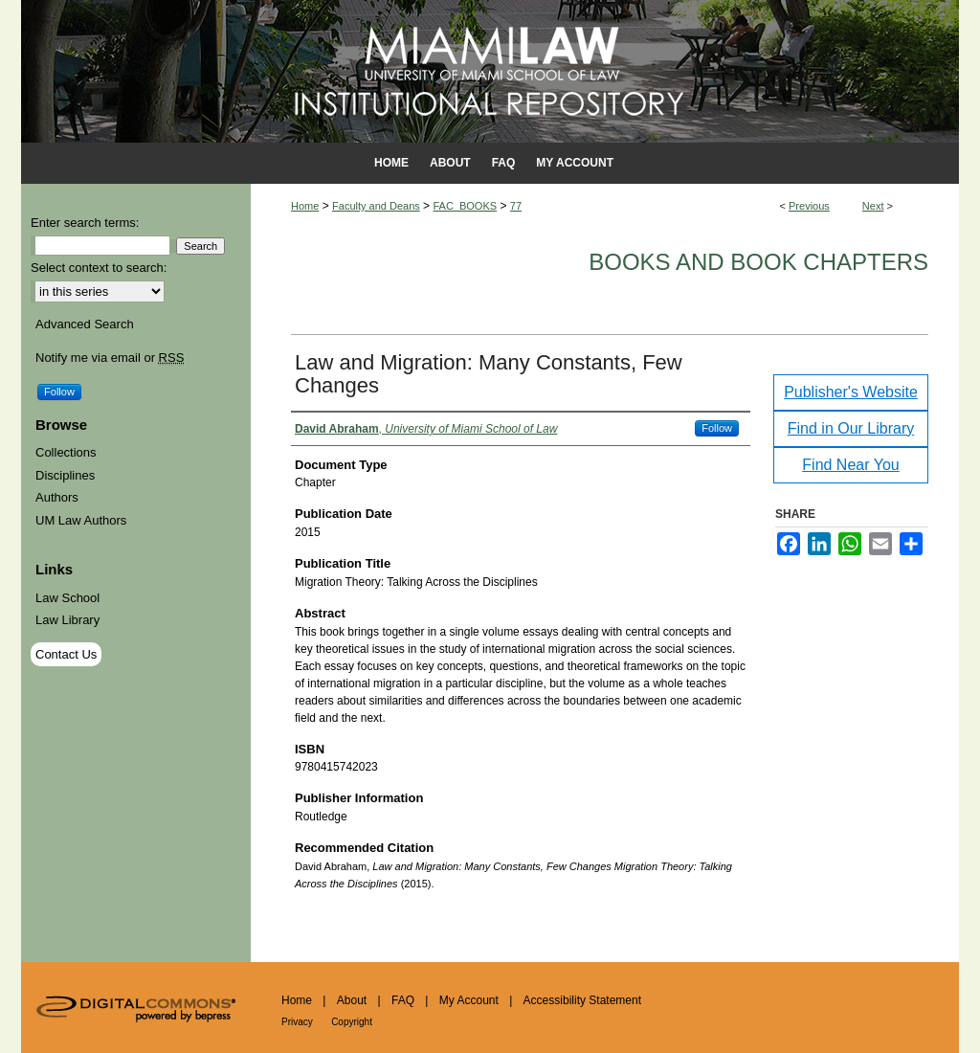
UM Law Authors (80, 520)
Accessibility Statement (582, 1000)
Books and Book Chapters (758, 262)
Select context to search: (99, 267)
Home (305, 206)
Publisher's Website (851, 392)
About (352, 1000)
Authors (56, 497)
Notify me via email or (109, 358)
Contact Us (66, 654)
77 (516, 206)
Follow (717, 428)
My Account (469, 1000)
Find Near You (850, 465)
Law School (67, 598)
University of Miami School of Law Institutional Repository (490, 71)
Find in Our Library (851, 428)
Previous (809, 206)
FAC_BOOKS (465, 206)
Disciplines (65, 475)
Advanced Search (84, 324)
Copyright (351, 1022)
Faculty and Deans (376, 206)
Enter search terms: (85, 222)
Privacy (297, 1022)
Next (873, 206)
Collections (66, 452)
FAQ (402, 1000)
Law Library (67, 620)
